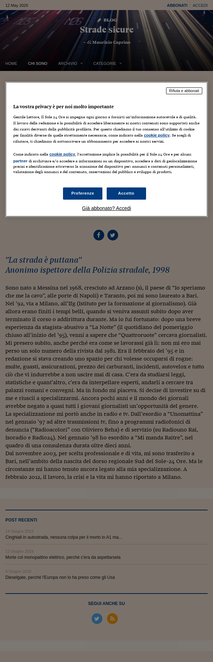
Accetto (126, 193)
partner (20, 161)
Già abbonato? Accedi (106, 208)
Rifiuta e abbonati (184, 91)
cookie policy (157, 135)
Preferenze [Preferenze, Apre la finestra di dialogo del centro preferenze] (82, 193)
